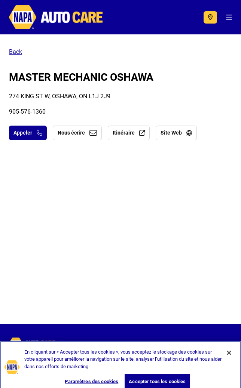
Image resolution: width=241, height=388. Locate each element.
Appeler (27, 133)
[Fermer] (229, 357)
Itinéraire (129, 133)
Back (15, 51)
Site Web (176, 133)
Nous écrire (77, 133)
